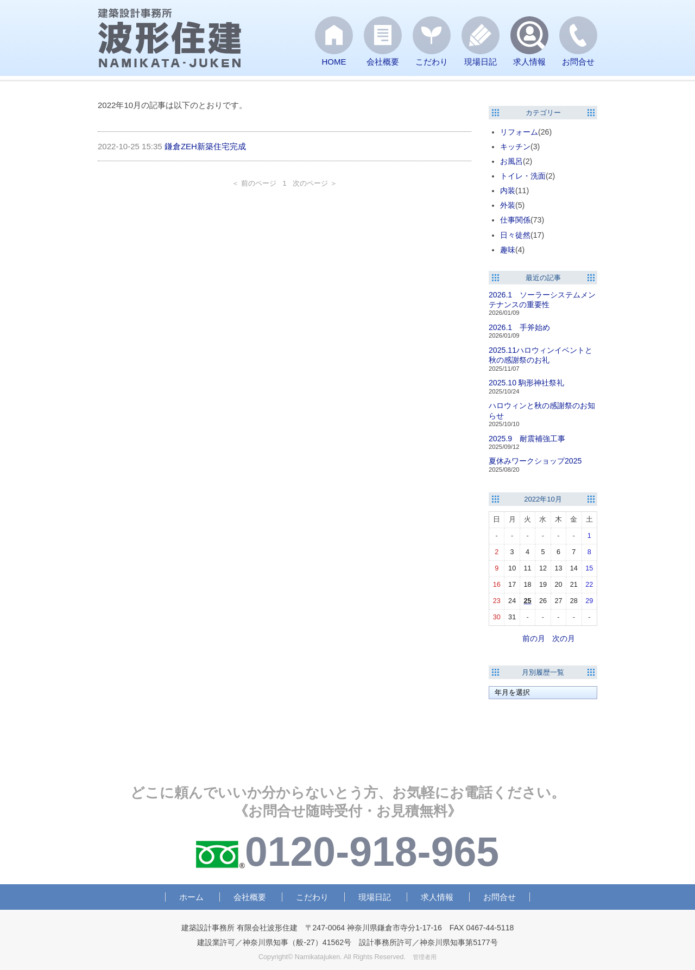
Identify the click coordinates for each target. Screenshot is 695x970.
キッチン (515, 146)
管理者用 (425, 957)
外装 (507, 205)
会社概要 (249, 897)
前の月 (533, 638)
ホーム (191, 897)
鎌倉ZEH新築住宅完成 (205, 146)
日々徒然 (515, 235)
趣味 (507, 249)
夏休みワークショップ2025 (535, 461)
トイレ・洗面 (523, 176)
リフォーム (519, 132)
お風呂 (511, 161)
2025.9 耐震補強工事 (527, 438)
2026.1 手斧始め (519, 327)
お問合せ (499, 897)
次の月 (563, 638)
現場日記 (374, 897)
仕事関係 (515, 219)
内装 (507, 190)
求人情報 (437, 897)
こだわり (312, 897)
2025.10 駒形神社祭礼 (526, 382)
